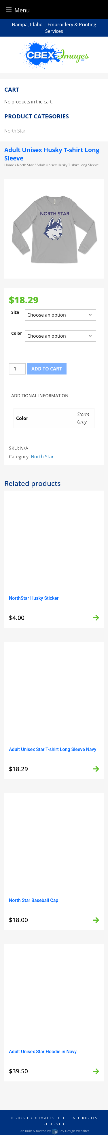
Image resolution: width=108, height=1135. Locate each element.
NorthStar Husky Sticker (33, 598)
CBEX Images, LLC (46, 1118)
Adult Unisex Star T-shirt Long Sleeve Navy (52, 749)
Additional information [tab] (40, 395)
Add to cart (46, 369)
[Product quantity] (17, 368)
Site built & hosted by (54, 1131)
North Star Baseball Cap (33, 900)
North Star (25, 164)
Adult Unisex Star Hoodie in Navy (43, 1051)
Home (9, 164)
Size (15, 312)
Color (16, 333)
